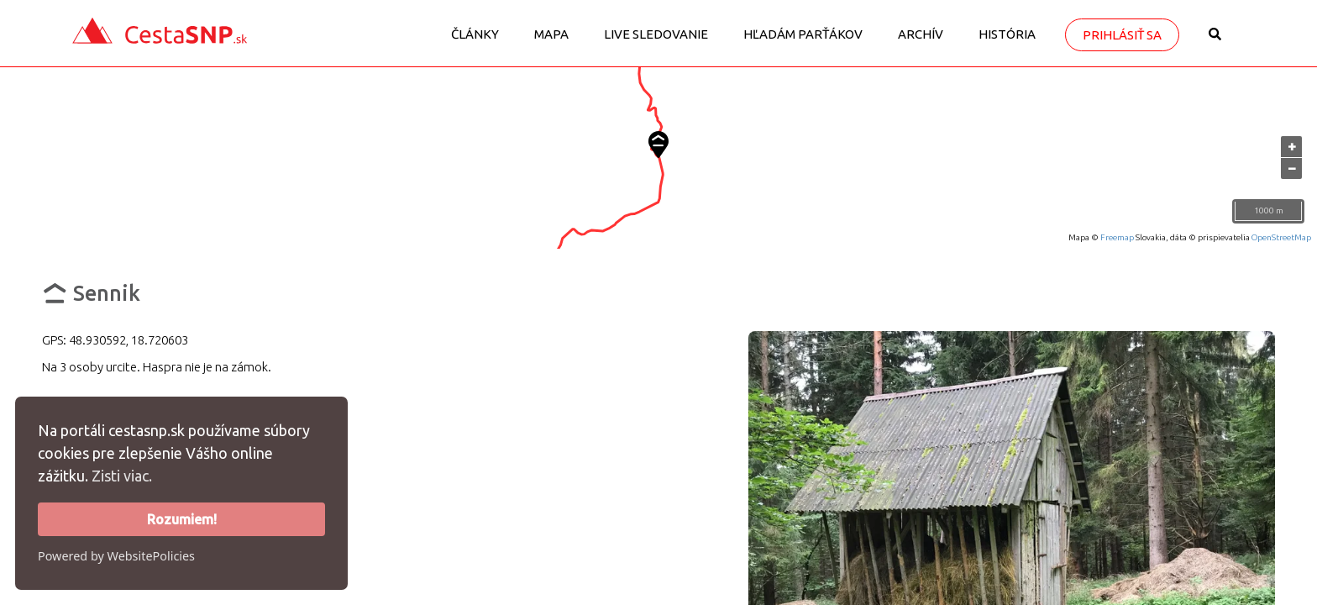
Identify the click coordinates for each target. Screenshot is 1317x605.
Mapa (551, 34)
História (1007, 34)
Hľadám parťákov (803, 34)
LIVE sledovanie (656, 34)
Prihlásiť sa (1122, 35)
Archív (920, 34)
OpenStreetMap (1281, 237)
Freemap (1117, 237)
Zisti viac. (122, 475)
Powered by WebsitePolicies (116, 556)
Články (475, 34)
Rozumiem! (182, 519)
